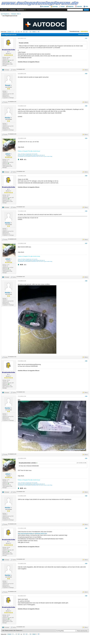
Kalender (79, 6)
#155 (86, 175)
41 (30, 31)
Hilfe (86, 6)
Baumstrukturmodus (83, 34)
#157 (86, 243)
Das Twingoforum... (5, 14)
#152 (86, 73)
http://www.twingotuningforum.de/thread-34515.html (32, 533)
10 (18, 31)
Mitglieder (71, 6)
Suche (63, 6)
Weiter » (34, 31)
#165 (86, 595)
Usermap (55, 6)
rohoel (7, 154)
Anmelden (13, 9)
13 (26, 31)
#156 (86, 211)
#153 (86, 105)
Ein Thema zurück (8, 630)
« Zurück (9, 31)
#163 (86, 528)
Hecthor (7, 117)
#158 (86, 280)
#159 (86, 361)
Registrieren (20, 9)
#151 (86, 38)
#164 (86, 563)
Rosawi (7, 85)
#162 (86, 495)
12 (23, 31)
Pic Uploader (45, 6)
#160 (86, 396)
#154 (86, 138)
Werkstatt (13, 14)
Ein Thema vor (18, 630)
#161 (86, 458)
